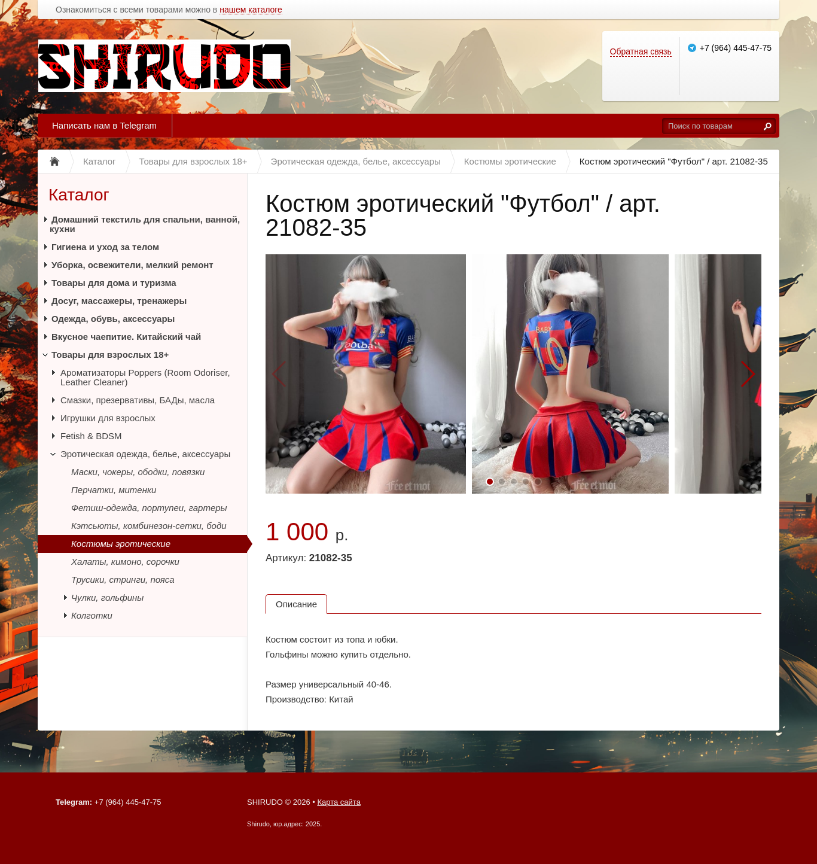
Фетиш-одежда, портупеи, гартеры (149, 508)
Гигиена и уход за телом (105, 247)
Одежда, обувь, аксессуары (113, 319)
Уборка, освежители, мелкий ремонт (132, 265)
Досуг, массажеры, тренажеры (119, 301)
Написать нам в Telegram (104, 125)
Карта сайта (338, 802)
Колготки (91, 615)
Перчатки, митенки (113, 490)
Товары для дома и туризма (113, 283)
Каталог (78, 194)
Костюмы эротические (120, 544)
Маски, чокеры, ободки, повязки (138, 472)
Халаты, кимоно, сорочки (125, 561)
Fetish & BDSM (91, 436)
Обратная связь (641, 51)
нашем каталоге (251, 9)
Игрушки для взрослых (108, 418)
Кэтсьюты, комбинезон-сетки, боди (149, 526)
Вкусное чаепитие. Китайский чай (126, 336)
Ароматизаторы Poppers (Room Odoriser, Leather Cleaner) (145, 377)
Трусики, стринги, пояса (123, 579)
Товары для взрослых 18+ (110, 354)
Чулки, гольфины (107, 597)
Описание (296, 604)
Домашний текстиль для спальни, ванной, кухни (145, 224)
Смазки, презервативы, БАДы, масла (137, 400)
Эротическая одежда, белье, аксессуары (145, 454)
